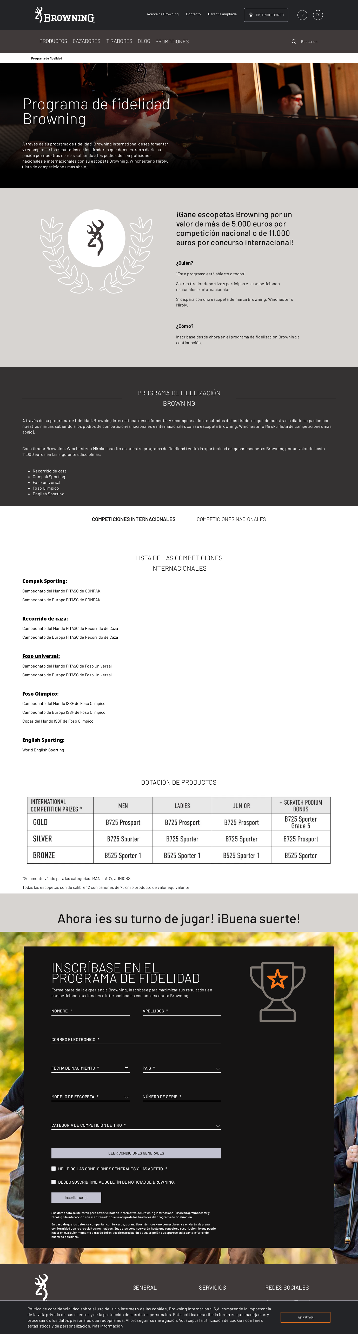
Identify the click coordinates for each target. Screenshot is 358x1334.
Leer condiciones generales (136, 1153)
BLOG (144, 41)
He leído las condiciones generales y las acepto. (111, 1168)
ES (318, 14)
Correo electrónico (73, 1039)
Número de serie (160, 1096)
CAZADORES (87, 41)
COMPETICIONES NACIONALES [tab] (231, 519)
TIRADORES (119, 41)
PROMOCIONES (172, 41)
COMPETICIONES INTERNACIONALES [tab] (134, 519)
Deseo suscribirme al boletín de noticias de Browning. (116, 1181)
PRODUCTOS (53, 41)
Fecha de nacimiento (73, 1067)
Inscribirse (74, 1197)
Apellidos (153, 1010)
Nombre (59, 1010)
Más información (107, 1325)
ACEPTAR (306, 1317)
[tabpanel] (179, 712)
